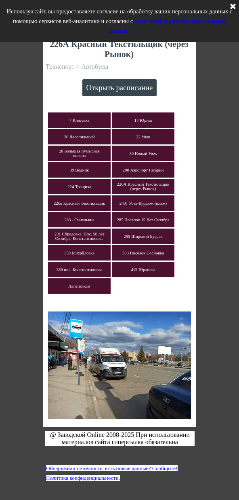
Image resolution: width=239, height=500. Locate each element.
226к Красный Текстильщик (79, 203)
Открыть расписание (119, 87)
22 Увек (143, 137)
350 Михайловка (79, 253)
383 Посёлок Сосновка (143, 253)
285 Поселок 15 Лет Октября (143, 220)
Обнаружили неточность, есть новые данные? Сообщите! (112, 468)
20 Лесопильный (79, 137)
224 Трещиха (79, 186)
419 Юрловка (143, 269)
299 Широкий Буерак (143, 236)
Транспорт (60, 66)
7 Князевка (79, 120)
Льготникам (79, 286)
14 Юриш (143, 120)
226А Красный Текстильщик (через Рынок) (143, 186)
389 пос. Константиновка (80, 269)
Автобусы (94, 66)
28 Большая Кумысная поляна (79, 153)
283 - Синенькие (79, 220)
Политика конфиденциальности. (83, 478)
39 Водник (79, 170)
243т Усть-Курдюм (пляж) (143, 203)
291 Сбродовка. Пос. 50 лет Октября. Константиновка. (80, 236)
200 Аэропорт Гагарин (143, 170)
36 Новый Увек (143, 153)
